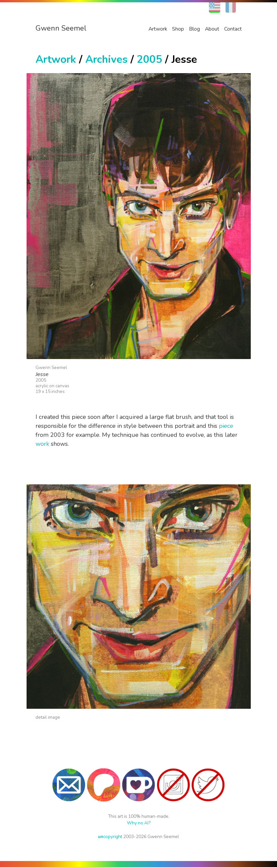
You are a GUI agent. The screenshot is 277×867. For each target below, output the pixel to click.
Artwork (157, 29)
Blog (194, 29)
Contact (233, 29)
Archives (106, 59)
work (42, 444)
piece (226, 426)
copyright (110, 836)
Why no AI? (138, 823)
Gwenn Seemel (61, 28)
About (212, 29)
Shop (178, 29)
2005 (149, 59)
